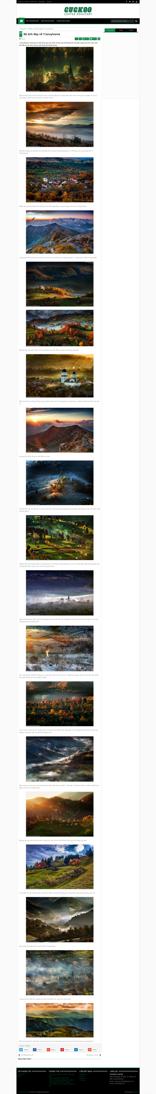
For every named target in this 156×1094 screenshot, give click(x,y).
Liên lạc (49, 2)
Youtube (82, 1080)
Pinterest (82, 1078)
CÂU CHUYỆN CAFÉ (32, 21)
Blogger (135, 1092)
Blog (19, 1076)
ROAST (131, 30)
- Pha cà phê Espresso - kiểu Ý (59, 1082)
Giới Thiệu (21, 1074)
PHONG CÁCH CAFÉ (63, 21)
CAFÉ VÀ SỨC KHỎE (47, 21)
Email (93, 39)
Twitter (120, 30)
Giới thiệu (41, 2)
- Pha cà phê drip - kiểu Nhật (59, 1078)
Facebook (110, 30)
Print (85, 39)
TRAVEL (27, 1046)
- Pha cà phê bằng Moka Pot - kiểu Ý (61, 1080)
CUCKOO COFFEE (24, 1092)
